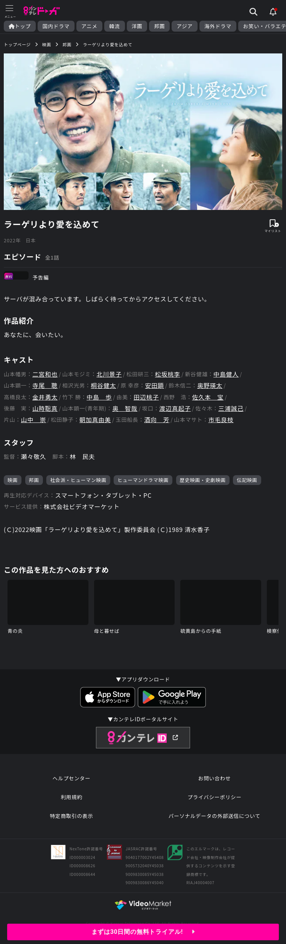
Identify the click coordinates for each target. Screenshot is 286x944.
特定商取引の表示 (71, 815)
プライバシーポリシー (214, 797)
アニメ (89, 26)
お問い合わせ (214, 778)
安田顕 (154, 385)
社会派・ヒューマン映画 (78, 479)
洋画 (137, 26)
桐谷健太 (103, 385)
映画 (13, 479)
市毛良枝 (221, 419)
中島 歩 (99, 397)
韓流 (114, 26)
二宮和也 (45, 374)
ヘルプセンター (72, 778)
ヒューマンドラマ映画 (143, 479)
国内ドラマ (56, 26)
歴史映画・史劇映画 (203, 479)
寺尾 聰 (45, 385)
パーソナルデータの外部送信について (214, 815)
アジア (184, 26)
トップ (20, 26)
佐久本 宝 (208, 397)
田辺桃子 (146, 397)
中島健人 (226, 374)
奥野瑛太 (209, 385)
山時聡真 (45, 408)
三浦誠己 (230, 408)
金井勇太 (45, 397)
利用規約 (71, 797)
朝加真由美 (95, 419)
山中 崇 (33, 419)
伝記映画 (247, 479)
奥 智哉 (124, 408)
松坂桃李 (167, 374)
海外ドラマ (217, 26)
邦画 (159, 26)
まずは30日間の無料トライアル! (143, 932)
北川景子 (109, 374)
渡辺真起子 (175, 408)
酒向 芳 (156, 419)
